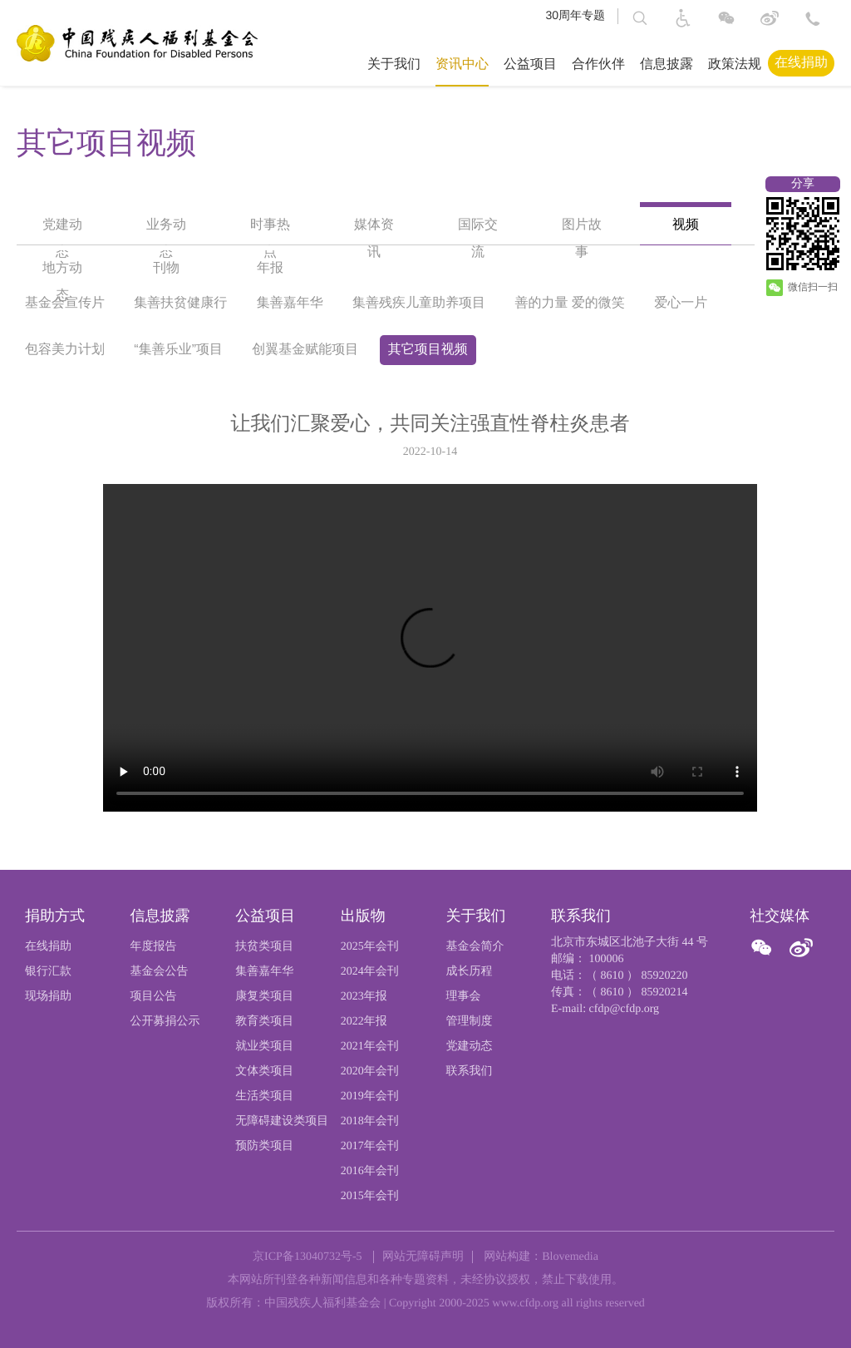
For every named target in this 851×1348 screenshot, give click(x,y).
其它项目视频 (428, 350)
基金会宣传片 (65, 303)
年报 (270, 268)
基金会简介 (474, 947)
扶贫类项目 (264, 947)
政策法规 (734, 64)
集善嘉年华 (290, 303)
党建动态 (468, 1046)
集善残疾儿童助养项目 (418, 303)
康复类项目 (264, 996)
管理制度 (468, 1021)
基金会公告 (159, 971)
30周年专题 (575, 15)
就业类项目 (264, 1046)
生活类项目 (264, 1096)
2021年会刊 (370, 1046)
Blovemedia (570, 1257)
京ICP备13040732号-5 (307, 1257)
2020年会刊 (370, 1071)
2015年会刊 (370, 1196)
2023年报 (364, 996)
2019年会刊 (370, 1096)
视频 (685, 225)
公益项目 (530, 64)
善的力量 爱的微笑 (569, 303)
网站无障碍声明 (423, 1257)
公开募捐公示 (165, 1021)
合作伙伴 (598, 64)
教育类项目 (264, 1021)
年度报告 (153, 947)
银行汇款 (48, 971)
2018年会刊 (370, 1121)
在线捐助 (801, 63)
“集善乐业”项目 (178, 350)
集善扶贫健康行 (180, 303)
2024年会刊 (370, 971)
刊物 (166, 268)
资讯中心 (462, 64)
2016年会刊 (370, 1171)
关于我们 (394, 64)
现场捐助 (48, 996)
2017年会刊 (370, 1146)
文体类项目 (264, 1071)
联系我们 (468, 1071)
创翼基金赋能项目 (305, 350)
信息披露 (666, 64)
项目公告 (153, 996)
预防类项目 (264, 1146)
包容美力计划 (65, 350)
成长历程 (468, 971)
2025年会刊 (370, 947)
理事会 (462, 996)
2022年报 (364, 1021)
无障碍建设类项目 (281, 1121)
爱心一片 (680, 303)
